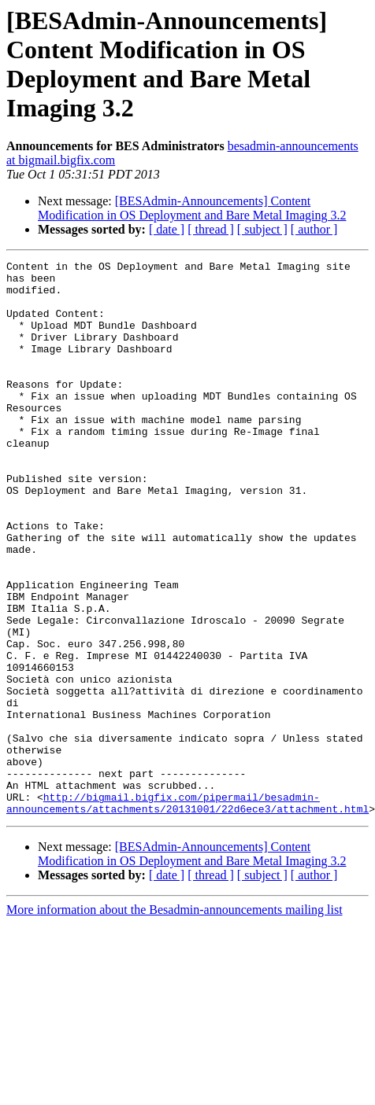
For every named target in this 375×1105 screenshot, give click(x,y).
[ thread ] (211, 229)
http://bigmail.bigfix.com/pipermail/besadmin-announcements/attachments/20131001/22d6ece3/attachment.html (187, 912)
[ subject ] (262, 229)
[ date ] (166, 229)
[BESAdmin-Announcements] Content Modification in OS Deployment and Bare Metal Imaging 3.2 (192, 208)
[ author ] (314, 229)
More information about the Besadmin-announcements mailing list (174, 1020)
